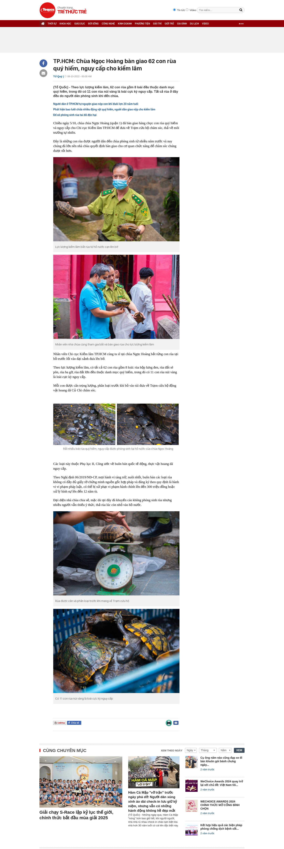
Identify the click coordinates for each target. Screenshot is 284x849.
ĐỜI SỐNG (93, 23)
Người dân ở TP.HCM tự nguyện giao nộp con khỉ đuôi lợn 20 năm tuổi (95, 103)
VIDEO (205, 23)
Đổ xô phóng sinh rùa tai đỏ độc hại (75, 115)
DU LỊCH (194, 23)
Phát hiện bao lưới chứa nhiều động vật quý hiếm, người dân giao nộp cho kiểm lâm (104, 109)
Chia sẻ (75, 722)
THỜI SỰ (52, 23)
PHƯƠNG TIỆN (142, 23)
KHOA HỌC (65, 23)
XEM (239, 750)
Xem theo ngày (171, 750)
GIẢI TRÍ (157, 23)
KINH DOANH (125, 23)
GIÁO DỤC (79, 23)
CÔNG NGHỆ (108, 23)
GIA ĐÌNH (182, 23)
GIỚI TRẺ (169, 23)
